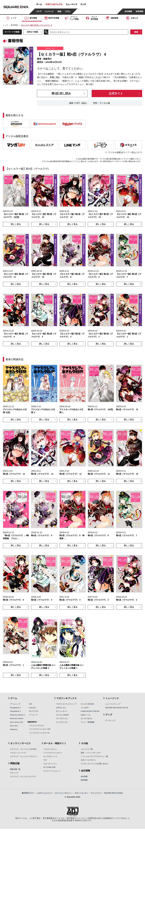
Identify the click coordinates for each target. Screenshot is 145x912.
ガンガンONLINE (87, 704)
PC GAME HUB (49, 767)
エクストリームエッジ (51, 771)
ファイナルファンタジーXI (39, 733)
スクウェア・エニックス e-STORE (23, 749)
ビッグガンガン (62, 722)
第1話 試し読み (61, 93)
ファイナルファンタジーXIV (39, 729)
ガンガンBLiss (86, 719)
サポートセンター (81, 793)
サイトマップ (96, 793)
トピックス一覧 (87, 749)
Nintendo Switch (16, 719)
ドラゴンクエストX (36, 726)
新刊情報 (14, 25)
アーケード (33, 715)
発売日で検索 (32, 32)
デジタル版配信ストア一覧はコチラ (125, 152)
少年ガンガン (61, 708)
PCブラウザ (33, 711)
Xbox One (14, 726)
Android (32, 708)
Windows (14, 729)
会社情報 (84, 777)
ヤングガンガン (62, 719)
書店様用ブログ (28, 793)
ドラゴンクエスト (50, 749)
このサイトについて (44, 793)
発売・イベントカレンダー (91, 753)
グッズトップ (110, 720)
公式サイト (116, 93)
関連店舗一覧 (15, 769)
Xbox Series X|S (16, 722)
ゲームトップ (15, 704)
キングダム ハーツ (50, 756)
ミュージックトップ (112, 704)
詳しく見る (16, 224)
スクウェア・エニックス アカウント (24, 756)
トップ (5, 25)
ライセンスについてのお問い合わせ (94, 764)
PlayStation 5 (15, 708)
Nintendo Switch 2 (17, 715)
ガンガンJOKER (62, 715)
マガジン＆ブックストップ (66, 704)
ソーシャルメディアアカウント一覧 (94, 756)
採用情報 (84, 780)
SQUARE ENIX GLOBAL (113, 793)
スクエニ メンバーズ (18, 753)
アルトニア (14, 773)
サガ (45, 760)
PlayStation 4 (15, 711)
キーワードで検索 (12, 32)
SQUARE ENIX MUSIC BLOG (116, 708)
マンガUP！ (85, 708)
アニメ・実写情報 (87, 722)
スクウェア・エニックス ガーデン (23, 777)
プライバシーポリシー (63, 793)
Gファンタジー (62, 711)
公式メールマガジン (88, 760)
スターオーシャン (50, 764)
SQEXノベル (85, 715)
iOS (30, 704)
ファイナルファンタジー (52, 753)
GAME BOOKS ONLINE (90, 711)
